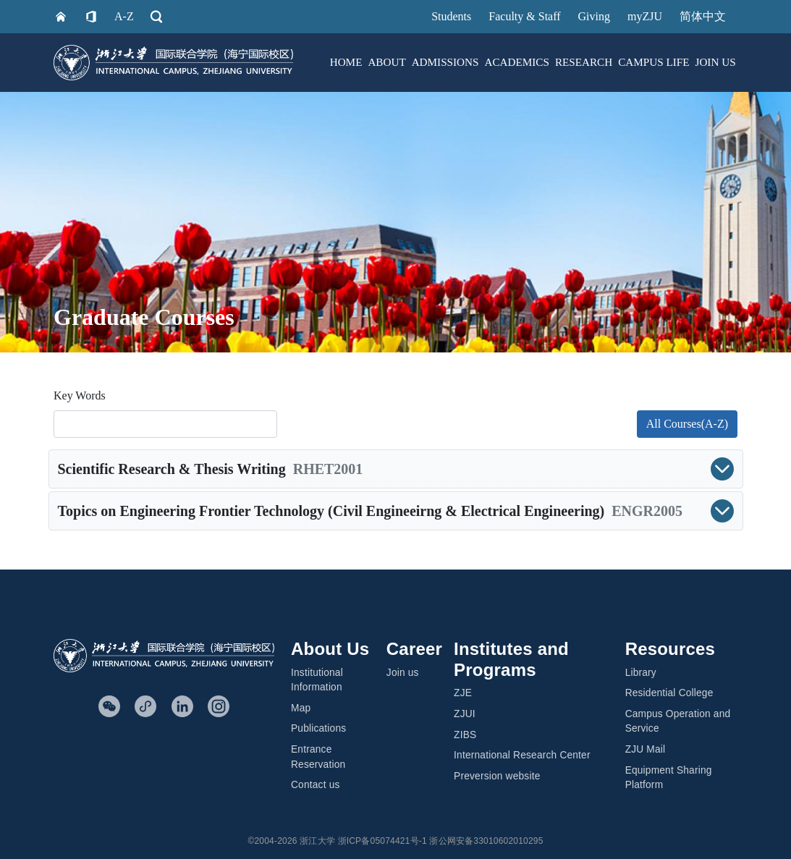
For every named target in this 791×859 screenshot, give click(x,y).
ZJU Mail (645, 749)
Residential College (669, 692)
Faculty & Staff (524, 16)
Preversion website (497, 776)
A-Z (124, 16)
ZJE (463, 692)
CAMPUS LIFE (653, 62)
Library (640, 672)
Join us (402, 672)
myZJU (644, 16)
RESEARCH (583, 62)
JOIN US (715, 62)
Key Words (80, 395)
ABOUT (386, 62)
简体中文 (703, 16)
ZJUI (464, 713)
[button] (395, 468)
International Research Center (522, 755)
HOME (346, 62)
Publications (318, 728)
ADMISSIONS (445, 62)
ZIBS (465, 734)
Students (451, 16)
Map (300, 708)
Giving (594, 16)
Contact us (315, 784)
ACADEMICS (516, 62)
